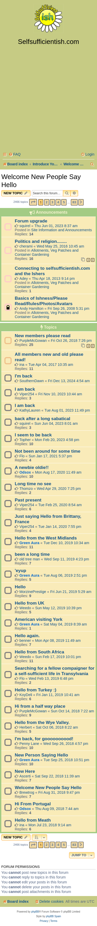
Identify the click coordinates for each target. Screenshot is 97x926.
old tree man (29, 559)
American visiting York (38, 619)
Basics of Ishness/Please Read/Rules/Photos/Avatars (43, 301)
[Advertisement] (48, 96)
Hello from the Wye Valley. (42, 722)
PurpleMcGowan (33, 340)
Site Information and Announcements (61, 230)
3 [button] (52, 202)
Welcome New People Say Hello (41, 181)
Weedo (25, 608)
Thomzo (26, 489)
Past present (28, 500)
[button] (33, 202)
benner (25, 640)
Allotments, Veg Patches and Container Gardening (46, 252)
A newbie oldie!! (32, 467)
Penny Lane (29, 744)
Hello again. (27, 635)
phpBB (35, 911)
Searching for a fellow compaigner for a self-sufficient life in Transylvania (54, 671)
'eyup (20, 570)
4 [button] (58, 202)
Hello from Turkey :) (35, 689)
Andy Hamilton (31, 308)
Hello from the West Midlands (46, 538)
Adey (23, 278)
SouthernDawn (31, 381)
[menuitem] (15, 154)
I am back (25, 389)
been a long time (32, 554)
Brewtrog (26, 792)
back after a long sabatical (42, 418)
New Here (25, 771)
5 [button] (64, 202)
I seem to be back (33, 434)
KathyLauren (29, 410)
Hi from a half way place (40, 706)
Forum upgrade (31, 220)
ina (21, 364)
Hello (20, 586)
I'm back (23, 376)
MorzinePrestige (32, 592)
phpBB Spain (53, 916)
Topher (25, 440)
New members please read (43, 335)
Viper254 (26, 394)
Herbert (25, 727)
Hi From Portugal (33, 803)
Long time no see (33, 483)
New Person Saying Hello (41, 755)
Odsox (25, 472)
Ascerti (25, 776)
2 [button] (47, 202)
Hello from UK (29, 603)
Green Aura (29, 543)
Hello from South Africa (39, 651)
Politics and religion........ (41, 241)
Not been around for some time (47, 451)
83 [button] (74, 202)
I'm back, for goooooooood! (44, 738)
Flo (22, 456)
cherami (26, 246)
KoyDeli (25, 695)
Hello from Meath (33, 820)
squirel (24, 226)
